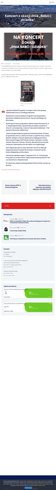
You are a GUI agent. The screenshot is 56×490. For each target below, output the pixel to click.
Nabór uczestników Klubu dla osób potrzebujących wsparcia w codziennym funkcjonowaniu (30, 222)
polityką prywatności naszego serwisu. (37, 485)
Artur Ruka (16, 63)
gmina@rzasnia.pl (14, 262)
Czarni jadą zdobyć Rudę (18, 231)
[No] (54, 484)
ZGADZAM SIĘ (28, 487)
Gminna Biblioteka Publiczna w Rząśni (12, 169)
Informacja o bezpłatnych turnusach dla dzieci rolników (28, 239)
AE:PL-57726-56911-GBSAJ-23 (19, 260)
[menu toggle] (2, 2)
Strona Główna (19, 12)
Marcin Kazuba (13, 227)
